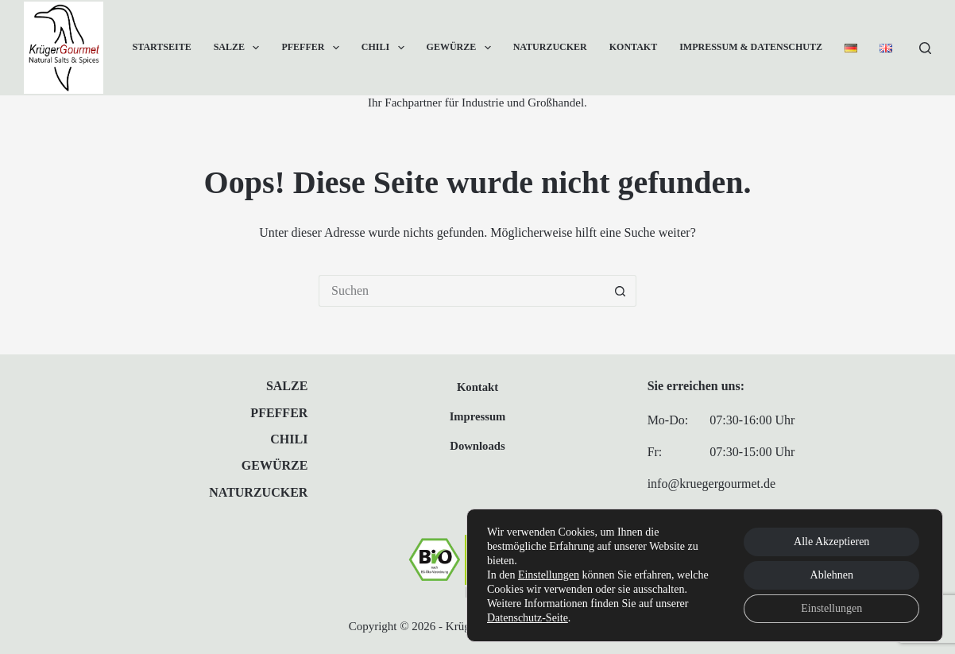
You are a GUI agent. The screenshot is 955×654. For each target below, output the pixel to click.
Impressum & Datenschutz (750, 46)
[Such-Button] (620, 291)
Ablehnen (831, 575)
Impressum (478, 416)
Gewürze (462, 47)
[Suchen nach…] (462, 291)
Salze (240, 47)
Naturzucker (550, 46)
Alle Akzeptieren (831, 542)
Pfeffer (313, 47)
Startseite (162, 46)
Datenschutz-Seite (527, 618)
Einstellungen (548, 575)
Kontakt (633, 46)
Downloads (477, 445)
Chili (386, 47)
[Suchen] (925, 48)
